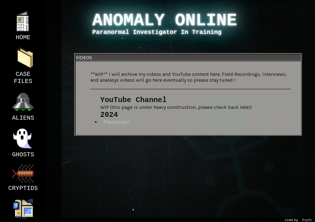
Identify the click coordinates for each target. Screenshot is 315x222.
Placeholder (116, 122)
